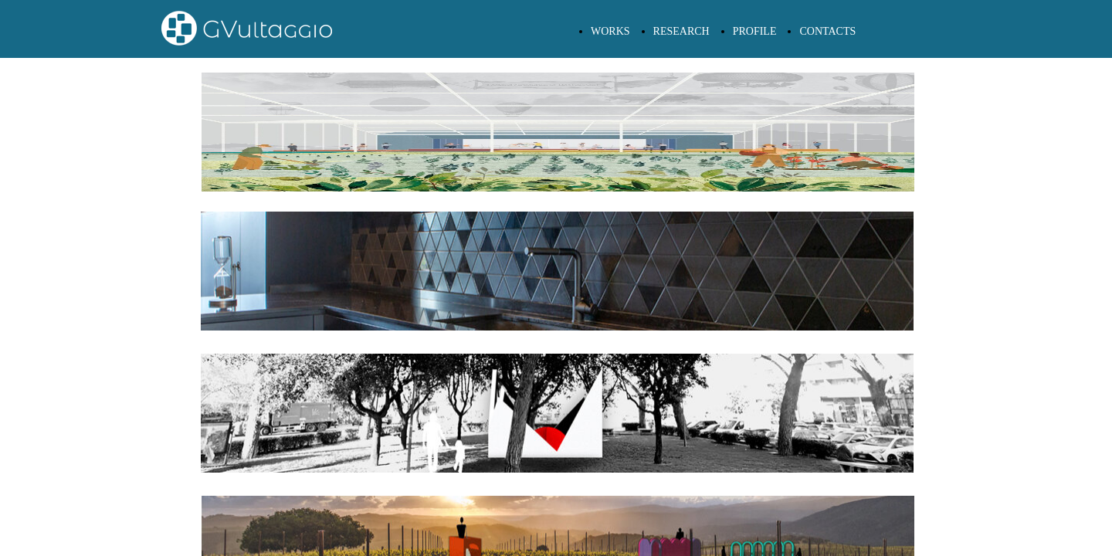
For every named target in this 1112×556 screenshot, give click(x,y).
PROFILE (755, 31)
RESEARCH (681, 31)
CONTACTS (827, 31)
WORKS (610, 31)
